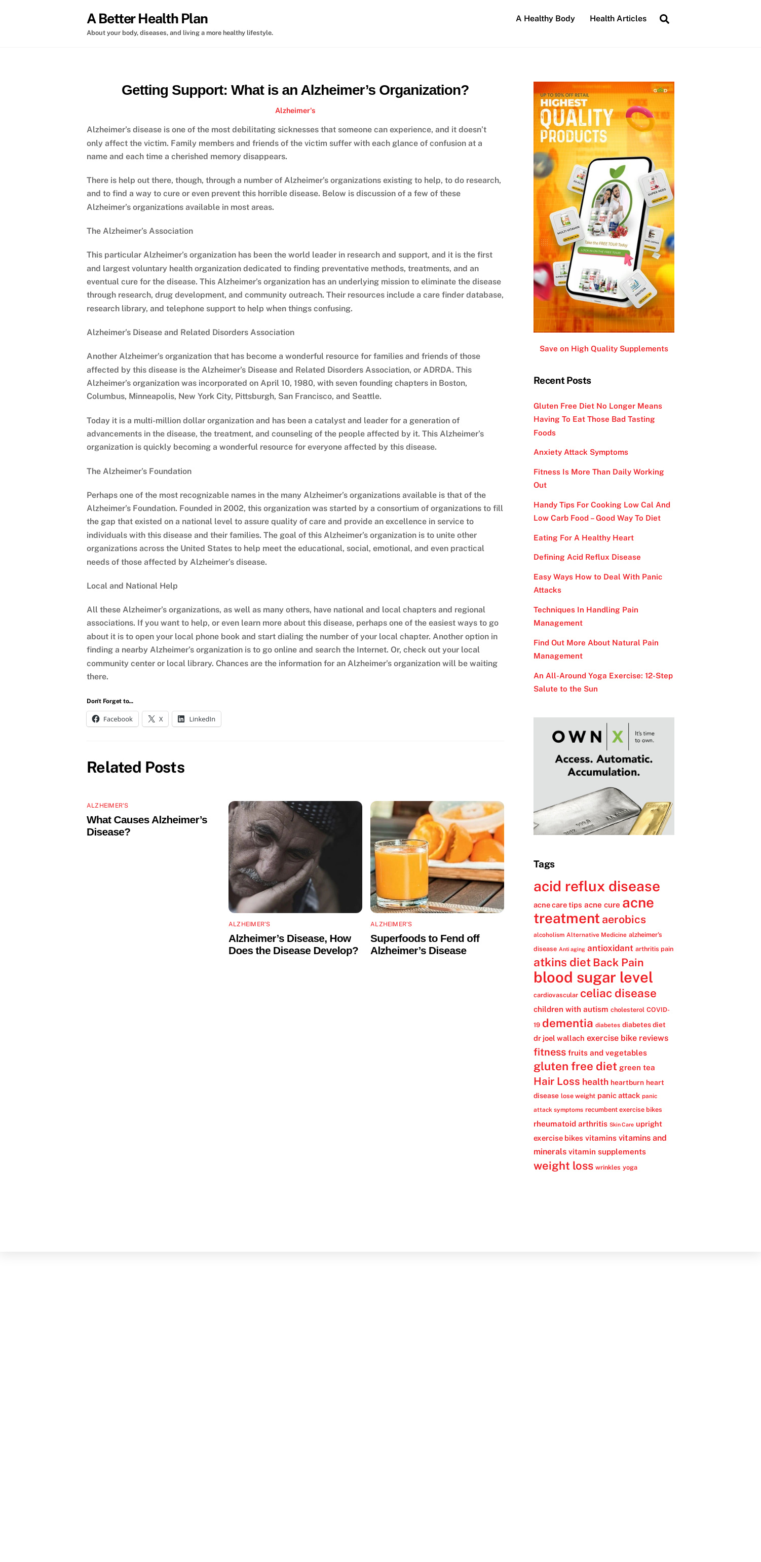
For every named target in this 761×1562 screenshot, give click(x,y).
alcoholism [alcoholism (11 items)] (549, 934)
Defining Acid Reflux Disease (587, 557)
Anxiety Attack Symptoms (581, 452)
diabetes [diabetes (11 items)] (607, 1025)
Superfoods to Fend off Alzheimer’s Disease (424, 944)
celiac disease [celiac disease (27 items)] (618, 993)
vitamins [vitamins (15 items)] (601, 1138)
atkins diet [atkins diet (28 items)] (562, 962)
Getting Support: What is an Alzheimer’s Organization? (295, 90)
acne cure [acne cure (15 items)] (602, 904)
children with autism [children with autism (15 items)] (571, 1008)
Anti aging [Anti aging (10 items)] (572, 949)
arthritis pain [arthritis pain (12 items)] (654, 949)
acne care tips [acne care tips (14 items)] (558, 904)
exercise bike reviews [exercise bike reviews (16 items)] (627, 1038)
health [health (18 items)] (595, 1081)
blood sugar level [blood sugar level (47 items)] (593, 977)
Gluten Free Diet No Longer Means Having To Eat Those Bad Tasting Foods (598, 419)
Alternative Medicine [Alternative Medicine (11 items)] (596, 934)
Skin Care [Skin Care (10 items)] (622, 1124)
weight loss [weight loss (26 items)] (563, 1165)
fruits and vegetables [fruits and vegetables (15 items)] (607, 1052)
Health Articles (618, 18)
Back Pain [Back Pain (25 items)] (618, 963)
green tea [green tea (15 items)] (637, 1067)
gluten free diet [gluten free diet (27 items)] (575, 1066)
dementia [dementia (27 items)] (567, 1023)
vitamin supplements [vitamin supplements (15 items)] (607, 1151)
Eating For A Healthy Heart (584, 537)
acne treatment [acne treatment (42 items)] (594, 910)
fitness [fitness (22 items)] (550, 1052)
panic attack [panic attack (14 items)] (618, 1095)
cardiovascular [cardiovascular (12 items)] (556, 995)
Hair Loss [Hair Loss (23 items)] (557, 1081)
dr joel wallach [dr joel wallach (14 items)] (559, 1038)
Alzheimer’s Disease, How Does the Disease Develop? (293, 944)
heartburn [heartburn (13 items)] (627, 1082)
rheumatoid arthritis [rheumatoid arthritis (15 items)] (570, 1123)
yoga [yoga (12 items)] (630, 1167)
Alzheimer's (295, 110)
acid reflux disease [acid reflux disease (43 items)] (597, 886)
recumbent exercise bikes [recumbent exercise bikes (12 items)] (623, 1110)
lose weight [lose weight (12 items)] (578, 1096)
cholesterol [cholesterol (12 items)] (627, 1009)
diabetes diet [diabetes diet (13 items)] (644, 1025)
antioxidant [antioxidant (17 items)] (610, 948)
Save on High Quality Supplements (604, 349)
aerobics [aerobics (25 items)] (624, 920)
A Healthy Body (545, 18)
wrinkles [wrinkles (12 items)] (608, 1167)
